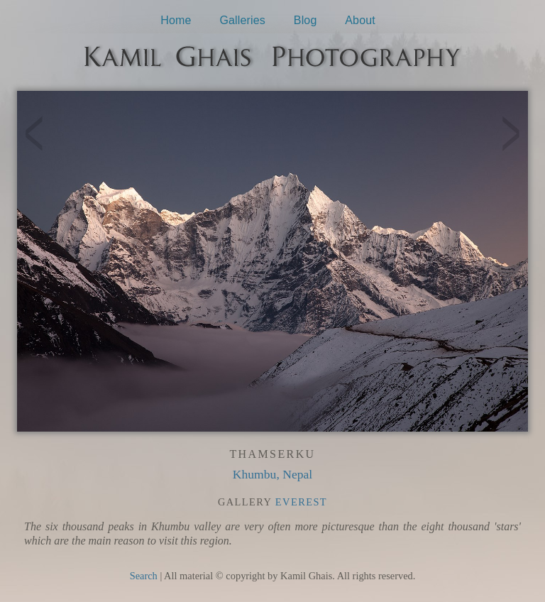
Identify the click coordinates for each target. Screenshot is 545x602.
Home (175, 20)
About (360, 20)
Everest (301, 502)
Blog (305, 20)
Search (144, 575)
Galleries (242, 20)
